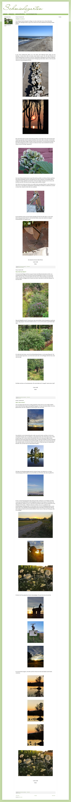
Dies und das (19, 267)
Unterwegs (22, 267)
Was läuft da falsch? (21, 271)
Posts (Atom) (20, 797)
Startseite (35, 795)
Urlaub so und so (20, 19)
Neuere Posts (17, 795)
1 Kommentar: (28, 266)
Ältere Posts (53, 795)
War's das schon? (20, 402)
